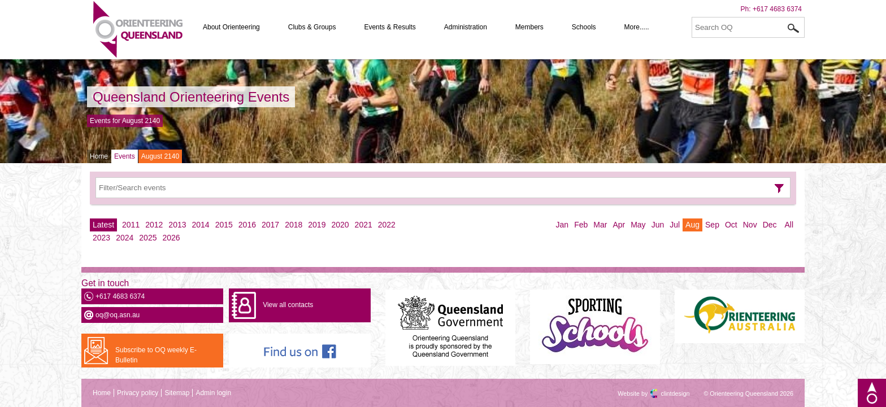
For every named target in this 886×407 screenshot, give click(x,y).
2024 (124, 237)
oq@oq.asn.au (117, 315)
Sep (712, 224)
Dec (770, 224)
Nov (750, 224)
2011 (131, 224)
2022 (387, 224)
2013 (177, 224)
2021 (363, 224)
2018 (293, 224)
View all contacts (288, 305)
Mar (600, 224)
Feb (581, 224)
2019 (316, 224)
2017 (270, 224)
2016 (247, 224)
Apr (619, 224)
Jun (658, 224)
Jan (562, 224)
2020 (340, 224)
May (638, 224)
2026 (171, 237)
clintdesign (665, 393)
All (788, 224)
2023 (101, 237)
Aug (692, 224)
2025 (148, 237)
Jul (675, 224)
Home (99, 156)
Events (124, 156)
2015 (224, 224)
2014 (201, 224)
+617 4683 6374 (777, 9)
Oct (731, 224)
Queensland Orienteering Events (191, 96)
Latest (103, 224)
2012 (154, 224)
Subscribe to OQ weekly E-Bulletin (156, 355)
